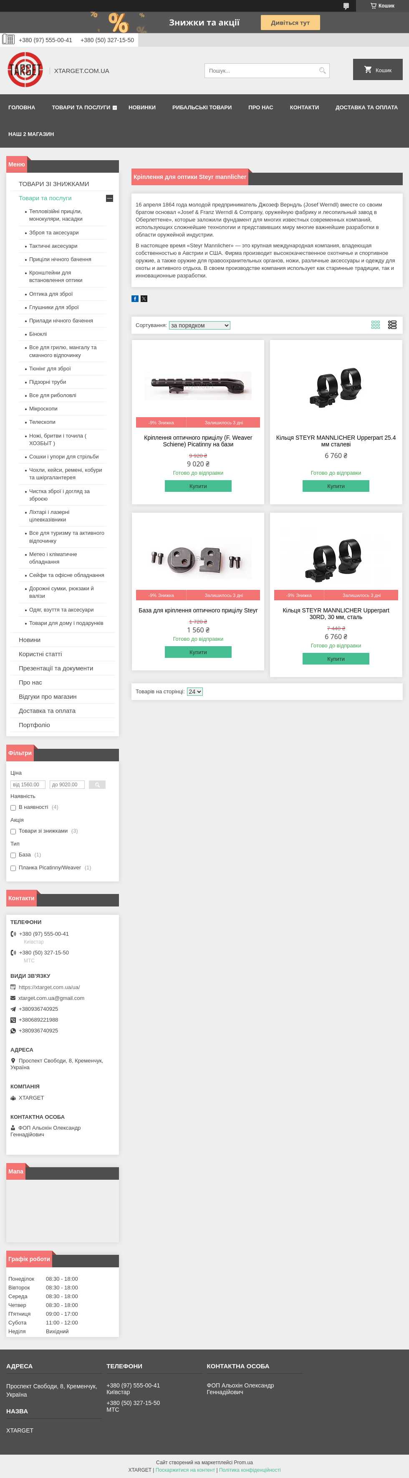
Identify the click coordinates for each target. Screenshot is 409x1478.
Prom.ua (243, 1462)
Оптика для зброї (51, 294)
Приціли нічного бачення (60, 259)
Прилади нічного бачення (61, 320)
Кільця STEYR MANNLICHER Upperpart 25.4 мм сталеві (336, 441)
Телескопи (42, 422)
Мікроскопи (43, 408)
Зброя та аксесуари (53, 232)
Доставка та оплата (367, 107)
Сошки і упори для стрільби (63, 456)
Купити (198, 486)
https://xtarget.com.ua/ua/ (49, 987)
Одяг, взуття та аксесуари (61, 610)
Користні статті (40, 653)
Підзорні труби (47, 382)
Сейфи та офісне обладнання (66, 575)
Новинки (142, 107)
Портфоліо (34, 724)
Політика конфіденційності (250, 1470)
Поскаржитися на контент (185, 1470)
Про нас (260, 107)
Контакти (304, 107)
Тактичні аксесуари (53, 246)
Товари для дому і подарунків (66, 623)
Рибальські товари (202, 107)
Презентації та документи (56, 668)
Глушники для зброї (54, 307)
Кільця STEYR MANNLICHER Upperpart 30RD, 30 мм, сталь (336, 613)
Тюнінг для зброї (50, 368)
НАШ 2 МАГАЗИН (31, 134)
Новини (29, 639)
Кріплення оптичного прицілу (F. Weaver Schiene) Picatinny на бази (198, 441)
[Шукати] (322, 70)
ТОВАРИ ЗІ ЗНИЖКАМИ (54, 183)
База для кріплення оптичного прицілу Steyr (198, 610)
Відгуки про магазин (48, 696)
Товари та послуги (81, 107)
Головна (21, 107)
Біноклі (38, 334)
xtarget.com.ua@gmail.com (51, 998)
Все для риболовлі (52, 395)
